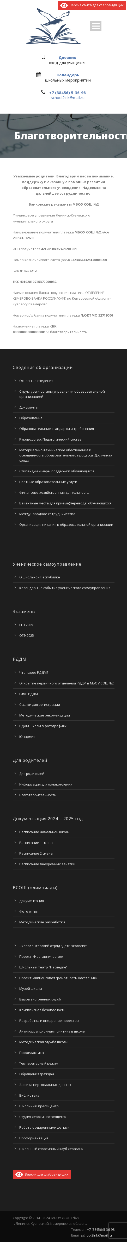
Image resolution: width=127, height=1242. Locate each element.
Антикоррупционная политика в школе (52, 1031)
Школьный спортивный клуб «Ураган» (51, 1148)
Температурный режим (38, 1063)
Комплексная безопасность (42, 1010)
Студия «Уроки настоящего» (42, 1116)
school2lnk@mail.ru (67, 97)
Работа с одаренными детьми (44, 1127)
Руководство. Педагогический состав (50, 439)
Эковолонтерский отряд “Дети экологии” (53, 945)
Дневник (67, 57)
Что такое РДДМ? (33, 672)
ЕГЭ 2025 (26, 624)
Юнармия (27, 736)
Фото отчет (29, 911)
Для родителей (31, 773)
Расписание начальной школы (44, 832)
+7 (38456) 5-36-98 (67, 92)
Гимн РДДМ (28, 693)
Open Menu (95, 26)
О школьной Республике (39, 577)
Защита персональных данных (45, 1084)
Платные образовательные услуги (48, 481)
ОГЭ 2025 (26, 635)
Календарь (68, 74)
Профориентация (34, 1138)
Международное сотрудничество (47, 513)
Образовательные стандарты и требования (56, 428)
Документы (28, 407)
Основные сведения (36, 380)
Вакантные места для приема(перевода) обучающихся (65, 503)
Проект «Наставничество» (41, 956)
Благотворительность (37, 795)
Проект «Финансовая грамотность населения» (58, 977)
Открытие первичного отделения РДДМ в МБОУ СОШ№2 (66, 683)
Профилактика (31, 1052)
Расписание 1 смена (36, 842)
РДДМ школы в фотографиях (42, 726)
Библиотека (29, 1095)
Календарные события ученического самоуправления (64, 587)
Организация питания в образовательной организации (66, 524)
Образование (31, 418)
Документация (31, 900)
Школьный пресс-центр (39, 1106)
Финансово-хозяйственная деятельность (54, 492)
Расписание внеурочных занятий (47, 864)
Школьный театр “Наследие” (43, 967)
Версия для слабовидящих (41, 1174)
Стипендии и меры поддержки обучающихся (56, 471)
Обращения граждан (36, 1074)
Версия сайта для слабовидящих (92, 5)
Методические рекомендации (44, 715)
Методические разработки (42, 922)
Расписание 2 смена (36, 853)
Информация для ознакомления (45, 784)
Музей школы (30, 988)
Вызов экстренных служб (40, 999)
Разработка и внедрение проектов (49, 1020)
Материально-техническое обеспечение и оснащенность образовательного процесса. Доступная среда (65, 455)
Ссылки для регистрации (39, 704)
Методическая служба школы (43, 1042)
